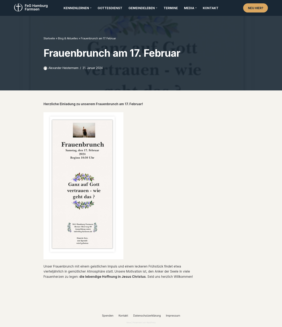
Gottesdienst (110, 8)
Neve (128, 322)
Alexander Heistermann (63, 68)
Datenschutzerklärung (147, 315)
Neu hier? (255, 8)
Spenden (107, 315)
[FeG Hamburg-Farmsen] (31, 7)
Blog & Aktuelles (68, 38)
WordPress (151, 322)
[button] (90, 8)
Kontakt (210, 8)
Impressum (173, 315)
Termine (171, 8)
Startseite (49, 38)
